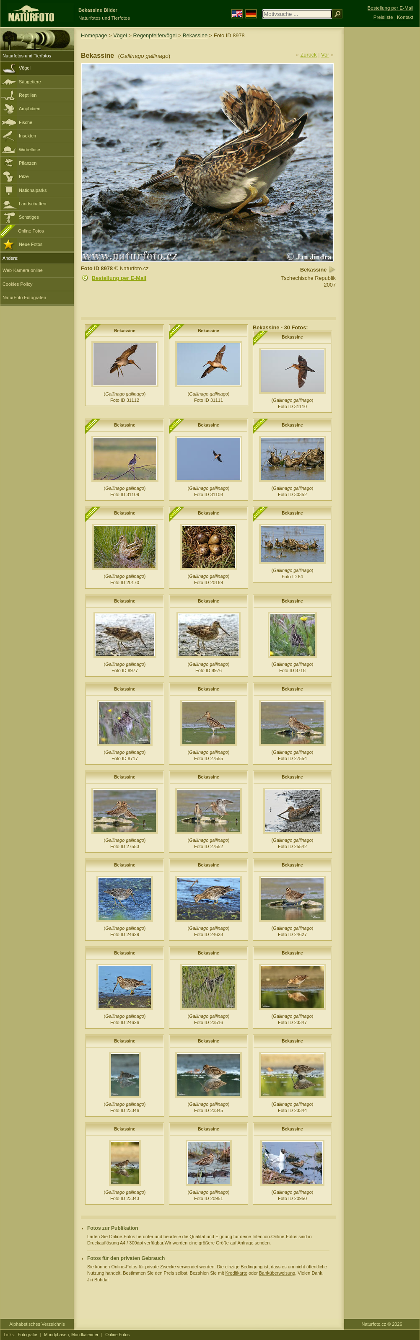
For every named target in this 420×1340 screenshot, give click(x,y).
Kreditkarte (236, 1272)
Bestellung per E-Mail (119, 278)
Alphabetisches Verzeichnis (37, 1324)
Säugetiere (30, 81)
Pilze (24, 176)
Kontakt (405, 17)
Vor (325, 55)
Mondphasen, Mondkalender (71, 1334)
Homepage (94, 35)
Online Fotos (31, 230)
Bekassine (195, 35)
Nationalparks (33, 190)
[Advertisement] (381, 161)
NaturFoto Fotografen (24, 297)
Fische (25, 122)
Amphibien (29, 108)
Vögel (25, 67)
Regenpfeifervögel (155, 35)
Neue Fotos (30, 244)
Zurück (309, 55)
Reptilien (27, 95)
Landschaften (32, 203)
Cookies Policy (17, 284)
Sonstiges (29, 217)
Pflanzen (27, 163)
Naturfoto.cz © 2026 (382, 1324)
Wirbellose (29, 149)
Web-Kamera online (23, 270)
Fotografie (27, 1334)
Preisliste (383, 17)
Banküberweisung (277, 1272)
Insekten (27, 135)
